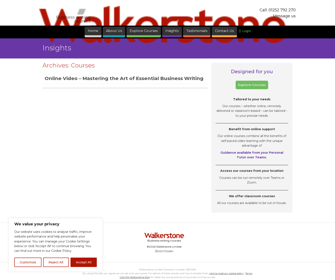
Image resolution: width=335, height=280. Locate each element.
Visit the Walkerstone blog (135, 277)
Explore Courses (144, 31)
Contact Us (224, 31)
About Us (114, 31)
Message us (284, 16)
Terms (158, 250)
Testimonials (196, 31)
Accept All (83, 262)
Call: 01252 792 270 (278, 10)
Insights (172, 31)
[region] (56, 244)
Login (244, 31)
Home (93, 31)
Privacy (168, 250)
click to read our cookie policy (226, 273)
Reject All (55, 262)
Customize (28, 262)
